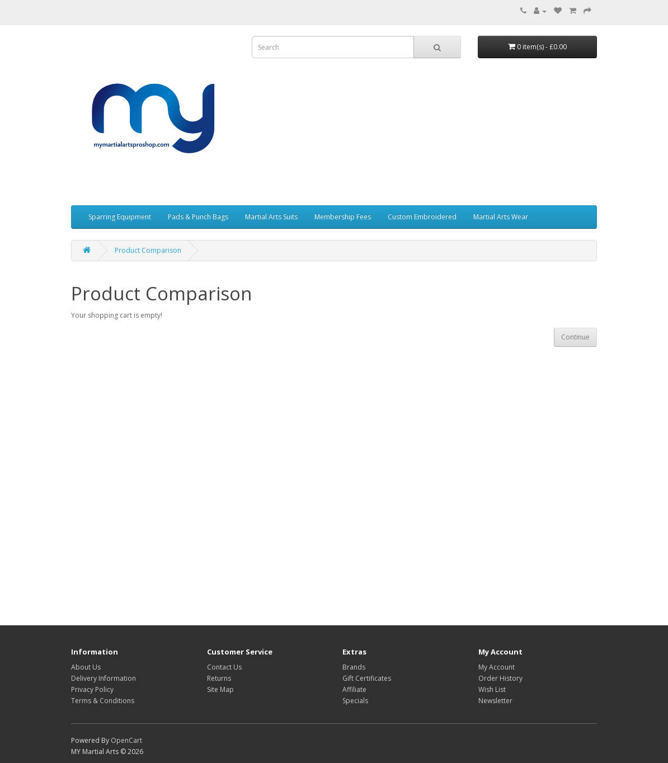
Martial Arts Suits (271, 217)
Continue (575, 337)
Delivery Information (103, 678)
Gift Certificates (366, 678)
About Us (86, 667)
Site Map (220, 689)
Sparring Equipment (119, 217)
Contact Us (224, 667)
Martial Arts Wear (500, 217)
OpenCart (126, 740)
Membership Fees (342, 217)
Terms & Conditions (102, 700)
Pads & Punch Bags (198, 217)
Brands (353, 667)
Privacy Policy (92, 689)
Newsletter (495, 700)
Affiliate (354, 689)
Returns (219, 678)
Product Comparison (148, 250)
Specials (355, 700)
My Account (496, 667)
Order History (500, 678)
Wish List (492, 689)
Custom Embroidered (422, 217)
